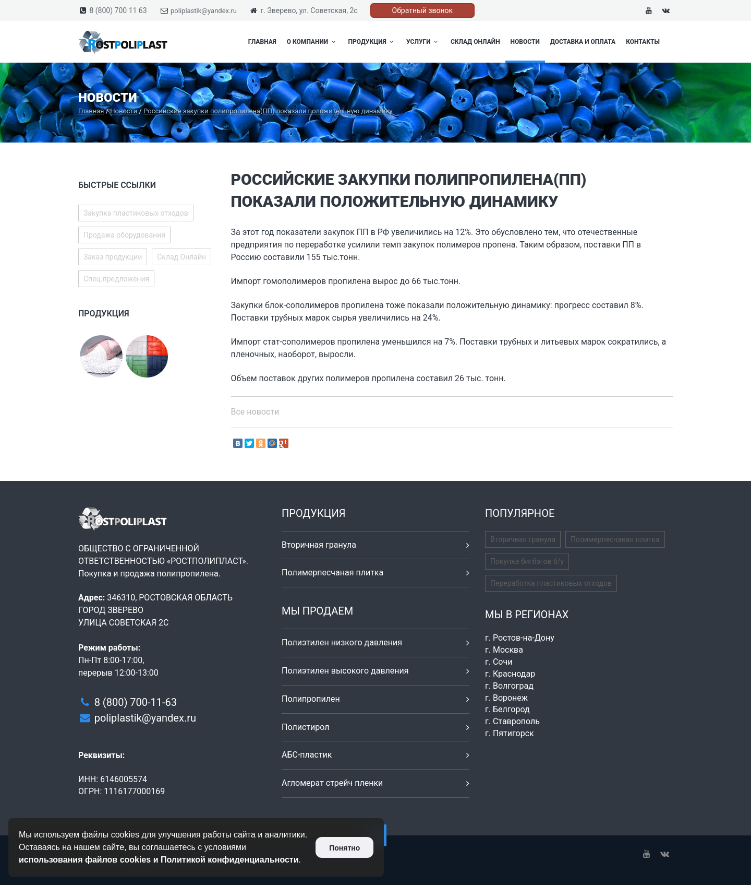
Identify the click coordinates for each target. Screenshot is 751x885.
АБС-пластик (307, 755)
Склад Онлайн (475, 41)
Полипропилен (311, 699)
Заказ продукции (112, 257)
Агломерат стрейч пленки (332, 783)
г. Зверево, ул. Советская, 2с (308, 10)
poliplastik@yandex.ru (204, 11)
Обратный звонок (422, 10)
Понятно (344, 848)
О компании (312, 41)
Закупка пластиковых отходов (135, 213)
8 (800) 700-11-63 (135, 702)
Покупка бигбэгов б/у (527, 561)
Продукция (372, 41)
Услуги (423, 41)
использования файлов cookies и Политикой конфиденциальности (159, 859)
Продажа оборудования (124, 235)
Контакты (643, 41)
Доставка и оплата (582, 41)
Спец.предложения (116, 279)
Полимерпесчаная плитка (332, 572)
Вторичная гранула (319, 545)
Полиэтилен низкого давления (342, 642)
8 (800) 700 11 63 (118, 10)
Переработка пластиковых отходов (551, 583)
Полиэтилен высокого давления (345, 671)
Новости (525, 41)
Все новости (255, 412)
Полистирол (305, 727)
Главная (262, 41)
